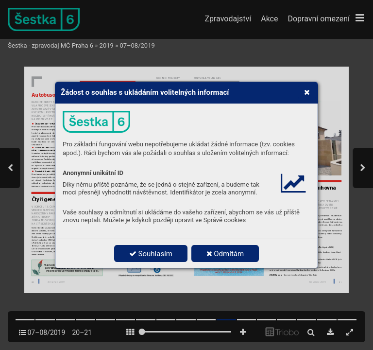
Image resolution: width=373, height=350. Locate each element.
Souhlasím (150, 253)
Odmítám (225, 253)
